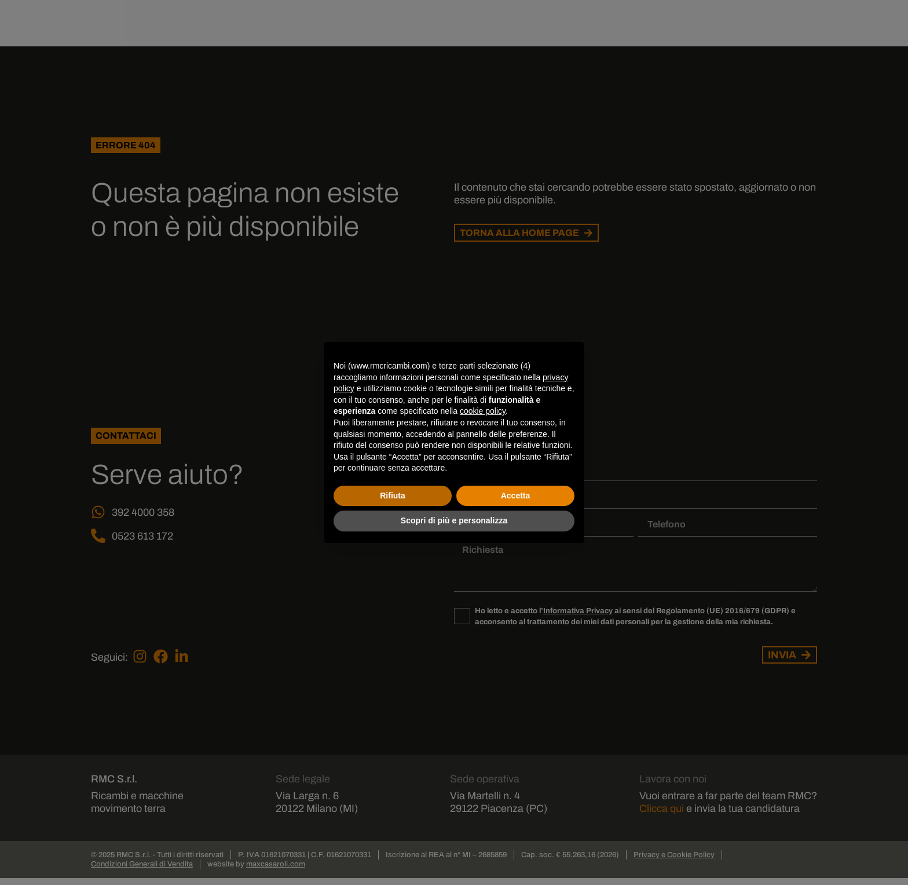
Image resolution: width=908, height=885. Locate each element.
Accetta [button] (515, 495)
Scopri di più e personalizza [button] (454, 520)
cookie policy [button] (483, 411)
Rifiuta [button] (392, 495)
